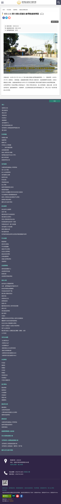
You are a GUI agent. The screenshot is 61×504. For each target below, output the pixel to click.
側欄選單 (2, 2)
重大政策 (4, 130)
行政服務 (4, 392)
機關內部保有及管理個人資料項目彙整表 (12, 318)
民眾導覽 (4, 134)
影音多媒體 (5, 337)
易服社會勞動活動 (23, 9)
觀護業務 (4, 241)
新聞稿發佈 (5, 301)
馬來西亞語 (5, 375)
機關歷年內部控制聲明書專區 (9, 320)
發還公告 (4, 303)
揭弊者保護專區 (6, 414)
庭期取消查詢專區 (6, 199)
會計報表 (4, 313)
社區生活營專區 (6, 251)
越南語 (3, 365)
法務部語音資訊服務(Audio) (9, 353)
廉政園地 (4, 407)
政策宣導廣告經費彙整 (8, 288)
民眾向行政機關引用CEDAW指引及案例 (12, 192)
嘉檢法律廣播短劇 (6, 350)
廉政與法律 (5, 404)
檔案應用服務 (5, 189)
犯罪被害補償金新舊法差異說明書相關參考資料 (14, 234)
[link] (3, 18)
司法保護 (9, 9)
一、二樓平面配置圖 (7, 147)
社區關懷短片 (5, 345)
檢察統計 (4, 390)
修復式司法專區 (6, 249)
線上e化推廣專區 (6, 172)
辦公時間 (20, 464)
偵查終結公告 (5, 298)
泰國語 (3, 367)
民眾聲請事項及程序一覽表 (9, 221)
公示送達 (4, 333)
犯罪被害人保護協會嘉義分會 (10, 440)
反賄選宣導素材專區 (7, 276)
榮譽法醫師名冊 (6, 229)
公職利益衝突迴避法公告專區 (9, 412)
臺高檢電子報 (43, 488)
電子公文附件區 (6, 328)
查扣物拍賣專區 (6, 310)
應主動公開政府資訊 (7, 293)
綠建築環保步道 (6, 160)
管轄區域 (4, 115)
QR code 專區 (5, 169)
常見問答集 (36, 488)
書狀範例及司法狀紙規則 (8, 214)
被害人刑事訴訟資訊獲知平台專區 (10, 197)
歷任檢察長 (5, 110)
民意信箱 (4, 179)
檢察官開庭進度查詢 (7, 424)
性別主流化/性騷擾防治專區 (9, 323)
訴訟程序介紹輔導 (6, 209)
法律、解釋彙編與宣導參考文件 (10, 286)
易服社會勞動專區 (6, 259)
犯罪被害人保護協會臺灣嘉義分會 (11, 127)
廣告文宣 (4, 308)
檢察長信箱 (5, 177)
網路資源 (4, 419)
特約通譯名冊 (5, 231)
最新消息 (4, 296)
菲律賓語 (4, 377)
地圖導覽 (4, 140)
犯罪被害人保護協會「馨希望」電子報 (12, 446)
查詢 (58, 2)
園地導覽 (4, 387)
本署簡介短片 (5, 343)
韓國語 (3, 372)
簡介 (3, 104)
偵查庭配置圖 (5, 150)
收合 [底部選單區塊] (55, 101)
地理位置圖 (13, 464)
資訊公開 (4, 280)
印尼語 (3, 362)
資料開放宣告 (12, 488)
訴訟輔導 (4, 206)
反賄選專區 (5, 265)
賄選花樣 (4, 273)
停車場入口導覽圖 (6, 145)
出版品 (3, 315)
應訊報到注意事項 (6, 216)
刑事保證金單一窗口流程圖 (9, 224)
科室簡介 (4, 117)
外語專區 (4, 359)
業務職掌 (4, 120)
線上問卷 (4, 184)
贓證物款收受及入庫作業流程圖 (10, 306)
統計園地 (4, 384)
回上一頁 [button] (55, 21)
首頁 (4, 9)
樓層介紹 (4, 142)
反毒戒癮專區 (5, 256)
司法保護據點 (5, 246)
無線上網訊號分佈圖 (7, 152)
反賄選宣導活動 (6, 271)
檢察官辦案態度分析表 (8, 187)
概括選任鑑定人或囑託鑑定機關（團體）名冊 (13, 330)
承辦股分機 (5, 137)
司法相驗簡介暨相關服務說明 (9, 194)
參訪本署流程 (5, 157)
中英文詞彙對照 (6, 380)
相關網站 (4, 400)
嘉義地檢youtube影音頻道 (9, 348)
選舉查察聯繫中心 (6, 268)
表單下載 (4, 212)
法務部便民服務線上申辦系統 (9, 167)
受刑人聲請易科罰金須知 (8, 219)
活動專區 (15, 9)
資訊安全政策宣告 (29, 488)
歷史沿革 (4, 113)
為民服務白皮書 (6, 174)
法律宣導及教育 (6, 409)
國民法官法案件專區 (7, 202)
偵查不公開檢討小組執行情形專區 (10, 325)
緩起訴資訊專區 (6, 254)
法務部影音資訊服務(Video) (9, 355)
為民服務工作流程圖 (7, 226)
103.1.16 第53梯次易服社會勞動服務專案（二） (24, 14)
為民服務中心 (5, 122)
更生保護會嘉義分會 (7, 125)
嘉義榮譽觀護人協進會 (8, 431)
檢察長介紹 (5, 108)
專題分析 (4, 397)
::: (1, 1)
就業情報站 (5, 427)
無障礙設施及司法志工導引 (9, 155)
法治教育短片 (5, 340)
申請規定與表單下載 (7, 291)
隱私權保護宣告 (19, 488)
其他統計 (4, 395)
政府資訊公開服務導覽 (8, 283)
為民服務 (4, 164)
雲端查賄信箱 (5, 182)
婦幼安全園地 (5, 244)
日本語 (3, 370)
